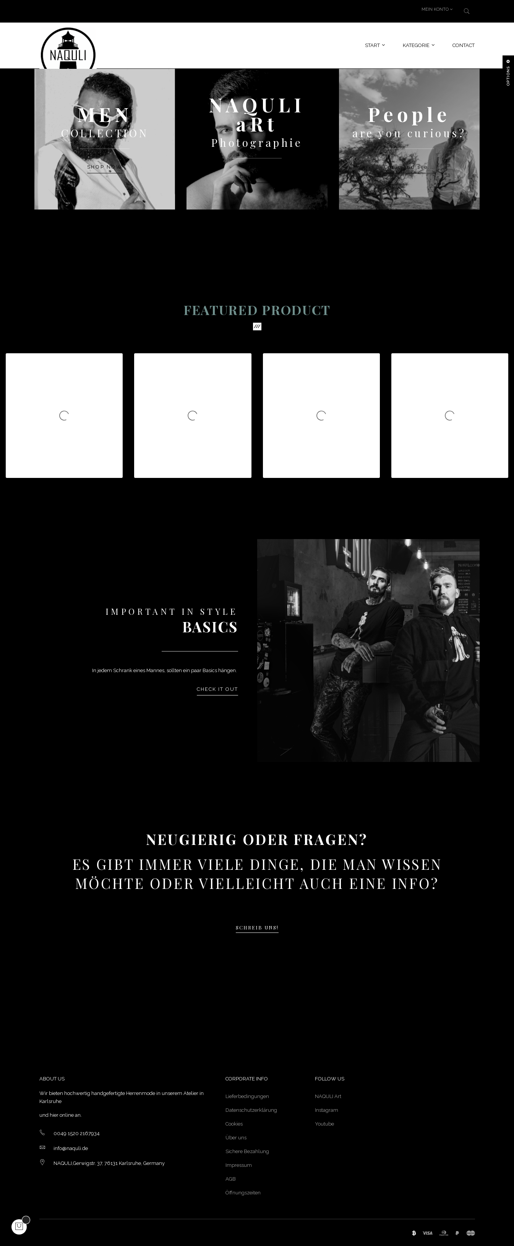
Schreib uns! (257, 930)
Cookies (234, 1124)
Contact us (257, 173)
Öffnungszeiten (243, 1193)
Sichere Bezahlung (247, 1151)
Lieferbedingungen (247, 1096)
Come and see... (409, 164)
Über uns (235, 1137)
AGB (230, 1179)
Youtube (324, 1124)
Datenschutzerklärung (251, 1110)
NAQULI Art (328, 1096)
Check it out (217, 690)
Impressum (238, 1165)
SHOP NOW (105, 164)
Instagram (326, 1110)
